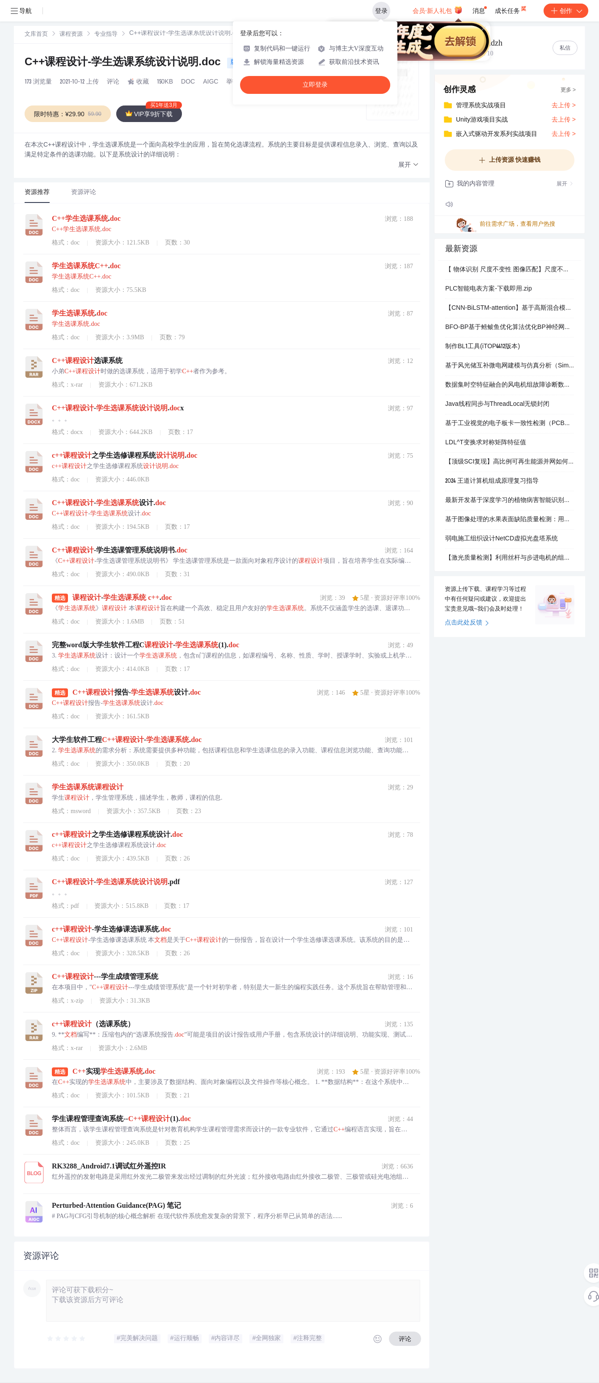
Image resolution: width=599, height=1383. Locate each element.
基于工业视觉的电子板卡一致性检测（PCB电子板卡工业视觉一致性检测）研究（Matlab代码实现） (509, 424)
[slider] (66, 1338)
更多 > (568, 90)
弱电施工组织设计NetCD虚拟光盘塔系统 (501, 539)
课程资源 (71, 35)
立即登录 (315, 84)
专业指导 (106, 35)
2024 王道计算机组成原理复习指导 (492, 481)
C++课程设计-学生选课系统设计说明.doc (124, 63)
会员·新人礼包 (437, 9)
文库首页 (36, 35)
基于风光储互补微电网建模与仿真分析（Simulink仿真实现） (509, 366)
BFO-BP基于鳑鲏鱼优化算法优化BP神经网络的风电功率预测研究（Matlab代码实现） (509, 328)
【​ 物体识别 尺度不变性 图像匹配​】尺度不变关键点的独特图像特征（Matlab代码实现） (509, 270)
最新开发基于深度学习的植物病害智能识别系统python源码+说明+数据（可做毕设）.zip (509, 501)
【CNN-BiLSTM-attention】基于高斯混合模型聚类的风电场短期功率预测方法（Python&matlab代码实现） (509, 308)
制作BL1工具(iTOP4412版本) (482, 347)
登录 (381, 10)
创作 (566, 10)
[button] (408, 165)
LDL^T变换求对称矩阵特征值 (485, 443)
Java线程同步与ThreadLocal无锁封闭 (497, 404)
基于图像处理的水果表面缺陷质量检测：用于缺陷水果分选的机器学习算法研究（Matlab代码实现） (509, 520)
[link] (36, 34)
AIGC (210, 82)
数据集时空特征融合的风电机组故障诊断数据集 (509, 385)
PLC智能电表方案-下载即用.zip (488, 289)
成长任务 (511, 9)
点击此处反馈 (467, 623)
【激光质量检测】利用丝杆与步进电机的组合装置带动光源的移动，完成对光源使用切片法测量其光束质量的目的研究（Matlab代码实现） (509, 558)
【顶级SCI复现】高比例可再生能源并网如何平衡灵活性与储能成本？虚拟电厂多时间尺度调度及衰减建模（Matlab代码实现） (509, 462)
